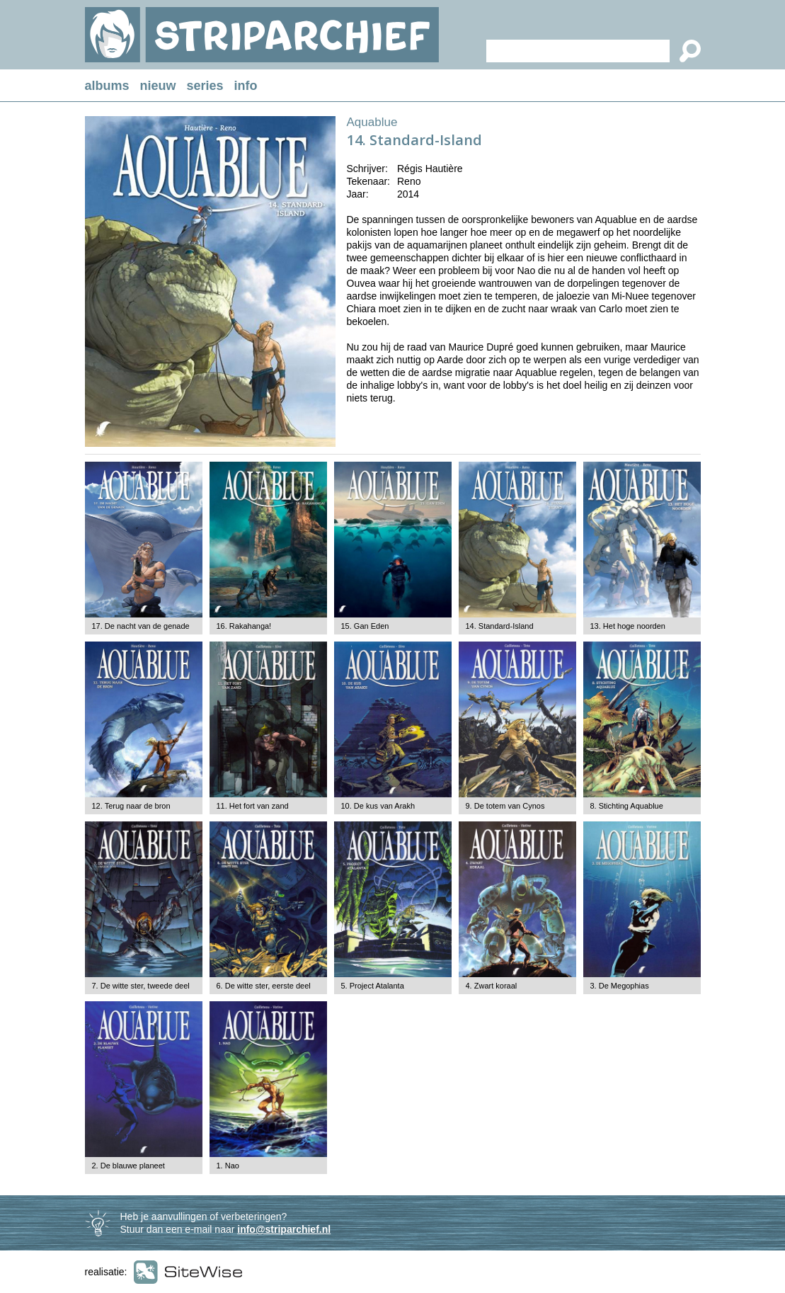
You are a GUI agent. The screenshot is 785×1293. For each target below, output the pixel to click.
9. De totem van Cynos (505, 806)
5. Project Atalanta (372, 985)
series (205, 86)
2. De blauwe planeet (128, 1165)
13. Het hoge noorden (627, 626)
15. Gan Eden (365, 626)
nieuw (158, 86)
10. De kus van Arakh (378, 806)
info (246, 86)
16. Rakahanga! (244, 626)
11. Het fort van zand (253, 806)
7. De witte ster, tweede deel (141, 985)
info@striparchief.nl (284, 1229)
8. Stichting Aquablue (626, 806)
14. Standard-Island (500, 626)
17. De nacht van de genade (141, 626)
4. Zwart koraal (491, 985)
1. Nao (228, 1165)
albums (107, 86)
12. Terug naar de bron (131, 806)
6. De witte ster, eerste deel (264, 985)
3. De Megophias (619, 985)
